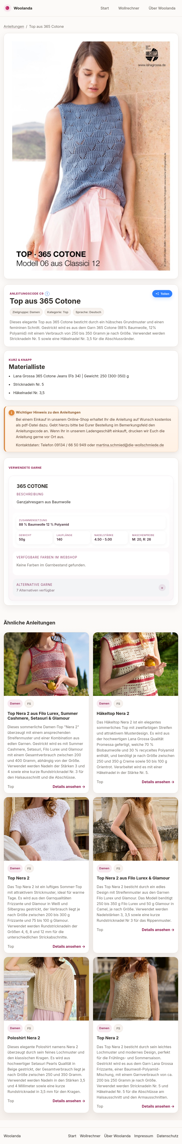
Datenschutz (167, 1136)
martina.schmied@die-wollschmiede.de (130, 445)
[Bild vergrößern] (91, 156)
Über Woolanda (162, 8)
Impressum (143, 1136)
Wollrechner (128, 8)
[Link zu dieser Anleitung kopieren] (162, 293)
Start (105, 8)
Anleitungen (14, 26)
